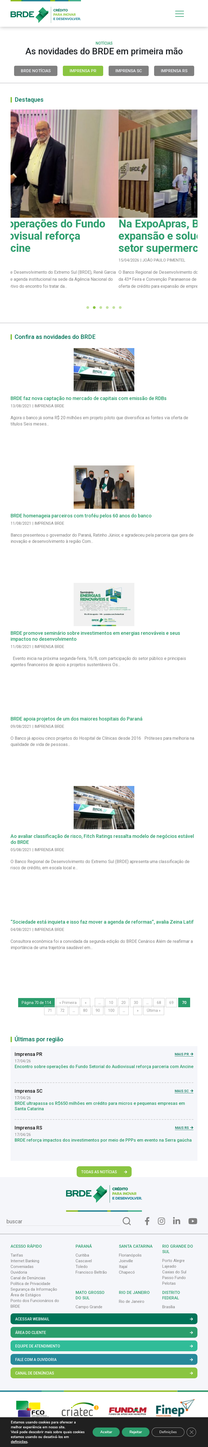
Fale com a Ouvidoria (104, 1359)
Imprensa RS (174, 70)
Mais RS (184, 1128)
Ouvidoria (19, 1272)
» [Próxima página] (138, 1010)
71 (50, 1010)
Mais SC (184, 1091)
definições (25, 1441)
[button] (87, 307)
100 (111, 1010)
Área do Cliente (104, 1332)
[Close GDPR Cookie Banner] (191, 1432)
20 (123, 1002)
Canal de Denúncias (28, 1278)
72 (62, 1010)
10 (111, 1002)
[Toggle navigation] (185, 13)
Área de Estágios (26, 1295)
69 (171, 1002)
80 (85, 1010)
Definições (167, 1432)
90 (98, 1010)
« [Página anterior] (86, 1002)
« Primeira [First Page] (68, 1002)
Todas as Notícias (104, 1172)
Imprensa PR (83, 70)
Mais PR (184, 1054)
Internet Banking (25, 1260)
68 (159, 1002)
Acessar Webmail (104, 1319)
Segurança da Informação (34, 1289)
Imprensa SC (128, 70)
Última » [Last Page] (154, 1010)
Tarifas (17, 1255)
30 (136, 1002)
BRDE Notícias (36, 70)
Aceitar (101, 1432)
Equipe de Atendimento (104, 1346)
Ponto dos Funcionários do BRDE (35, 1303)
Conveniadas (22, 1266)
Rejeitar (132, 1432)
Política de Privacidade (30, 1283)
